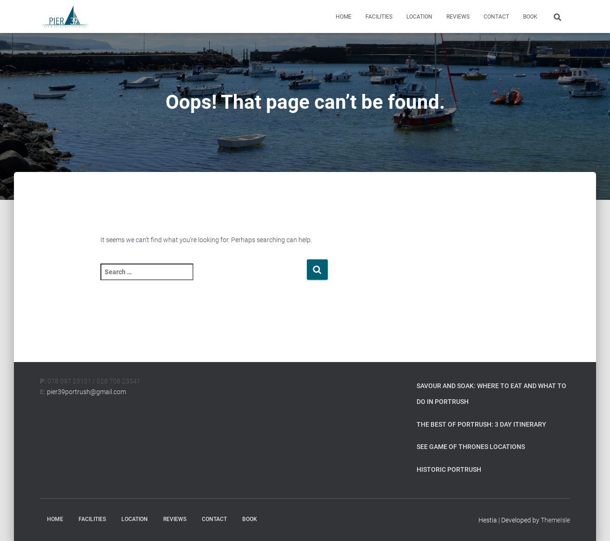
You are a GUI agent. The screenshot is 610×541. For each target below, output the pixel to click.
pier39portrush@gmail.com (86, 392)
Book (530, 16)
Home (343, 16)
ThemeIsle (555, 520)
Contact (496, 16)
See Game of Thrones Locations (471, 446)
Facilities (378, 16)
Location (419, 16)
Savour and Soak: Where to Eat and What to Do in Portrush (491, 393)
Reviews (458, 16)
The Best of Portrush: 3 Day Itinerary (481, 424)
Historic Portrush (449, 469)
